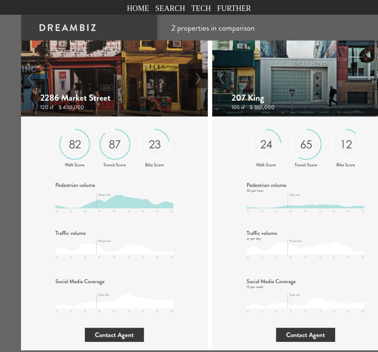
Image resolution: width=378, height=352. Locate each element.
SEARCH (170, 8)
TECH (201, 8)
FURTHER (234, 8)
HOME (138, 8)
